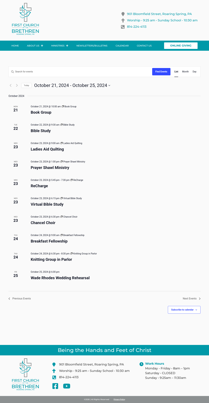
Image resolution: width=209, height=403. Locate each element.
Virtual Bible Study (47, 204)
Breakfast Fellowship (49, 241)
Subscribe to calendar (182, 309)
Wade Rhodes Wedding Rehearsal (60, 278)
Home (15, 45)
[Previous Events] (10, 85)
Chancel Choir (43, 223)
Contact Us (144, 45)
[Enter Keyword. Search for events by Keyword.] (80, 72)
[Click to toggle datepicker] (72, 85)
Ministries (59, 45)
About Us (35, 45)
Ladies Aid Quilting (47, 149)
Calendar (122, 45)
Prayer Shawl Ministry (50, 167)
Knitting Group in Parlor (51, 259)
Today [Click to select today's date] (26, 85)
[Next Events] (17, 85)
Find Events (161, 71)
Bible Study (41, 131)
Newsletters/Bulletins (91, 45)
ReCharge (39, 186)
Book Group (41, 112)
